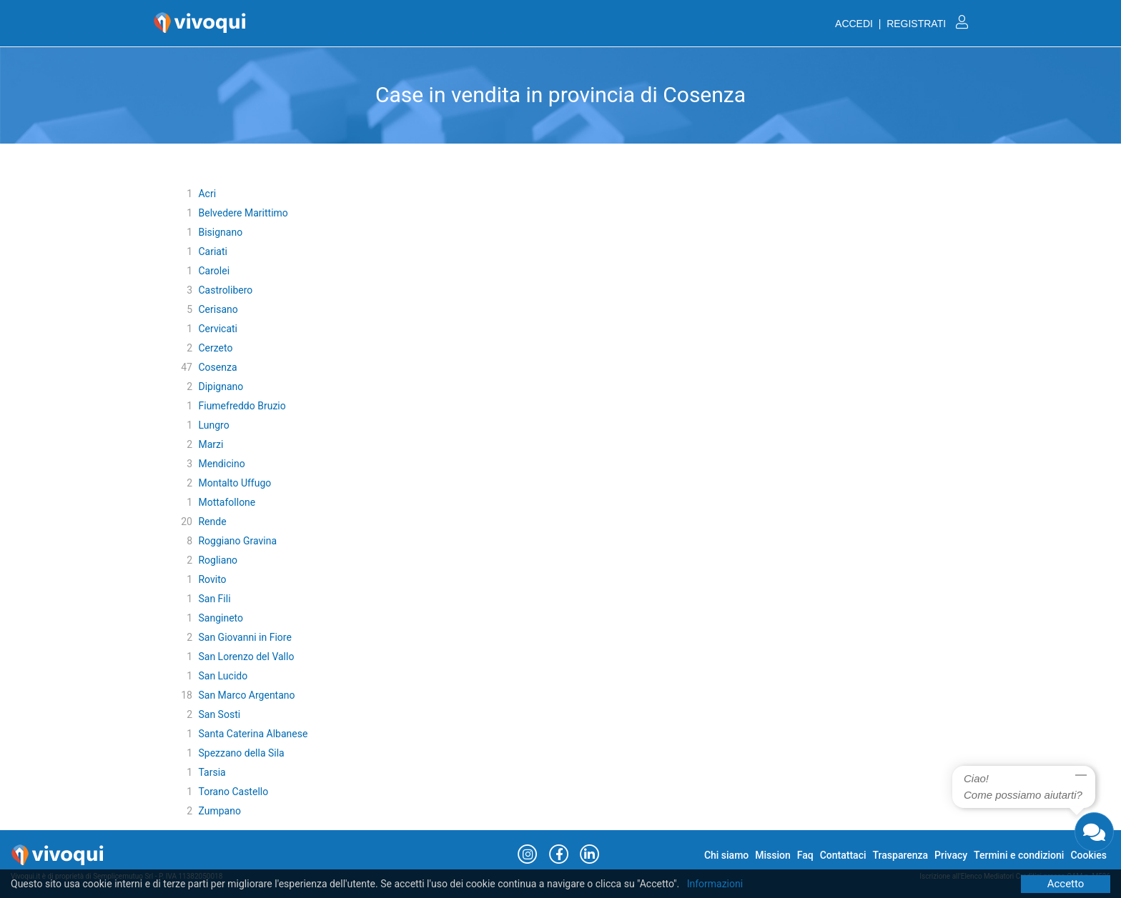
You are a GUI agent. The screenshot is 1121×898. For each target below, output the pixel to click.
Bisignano (220, 232)
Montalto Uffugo (234, 483)
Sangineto (220, 618)
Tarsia (211, 772)
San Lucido (222, 676)
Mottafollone (226, 502)
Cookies (1088, 855)
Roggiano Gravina (237, 541)
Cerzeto (215, 348)
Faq (805, 855)
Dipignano (220, 386)
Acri (207, 193)
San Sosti (219, 714)
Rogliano (217, 560)
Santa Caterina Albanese (252, 733)
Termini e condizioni (1019, 855)
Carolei (213, 270)
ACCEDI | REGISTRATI (901, 23)
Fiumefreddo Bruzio (241, 405)
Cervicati (217, 328)
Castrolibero (225, 290)
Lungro (213, 425)
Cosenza (217, 367)
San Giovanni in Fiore (244, 637)
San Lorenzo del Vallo (246, 656)
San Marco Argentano (246, 695)
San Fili (214, 598)
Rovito (212, 579)
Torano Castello (233, 791)
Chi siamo (726, 855)
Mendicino (221, 463)
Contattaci (843, 855)
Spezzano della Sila (241, 753)
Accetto (1066, 883)
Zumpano (219, 811)
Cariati (212, 251)
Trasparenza (901, 855)
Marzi (210, 444)
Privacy (950, 855)
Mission (773, 855)
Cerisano (217, 309)
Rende (212, 521)
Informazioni (715, 883)
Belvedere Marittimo (242, 213)
